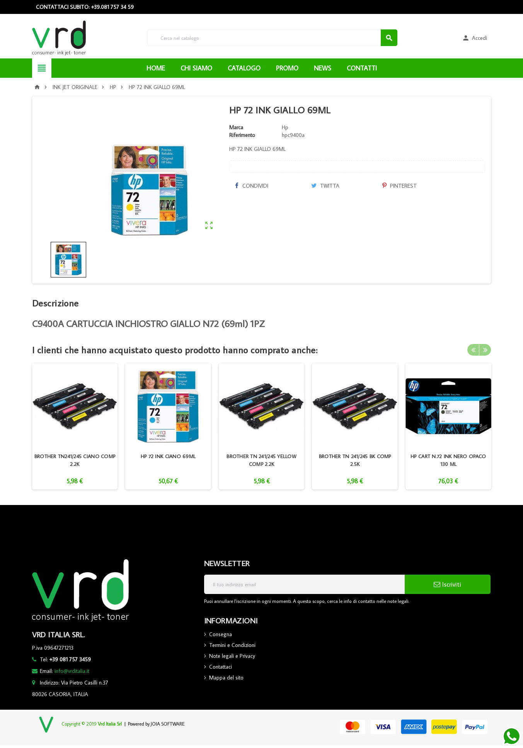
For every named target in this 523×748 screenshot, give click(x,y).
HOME (156, 68)
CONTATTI (362, 68)
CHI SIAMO (196, 68)
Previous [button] (473, 350)
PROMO (287, 68)
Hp (285, 127)
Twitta (325, 185)
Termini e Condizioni (232, 645)
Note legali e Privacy (232, 655)
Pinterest (399, 185)
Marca (236, 127)
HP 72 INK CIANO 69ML (168, 456)
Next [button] (485, 350)
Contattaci (220, 666)
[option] (75, 426)
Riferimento (242, 135)
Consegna (220, 634)
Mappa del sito (226, 677)
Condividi (251, 185)
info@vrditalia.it (72, 671)
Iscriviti (447, 584)
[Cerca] (272, 37)
